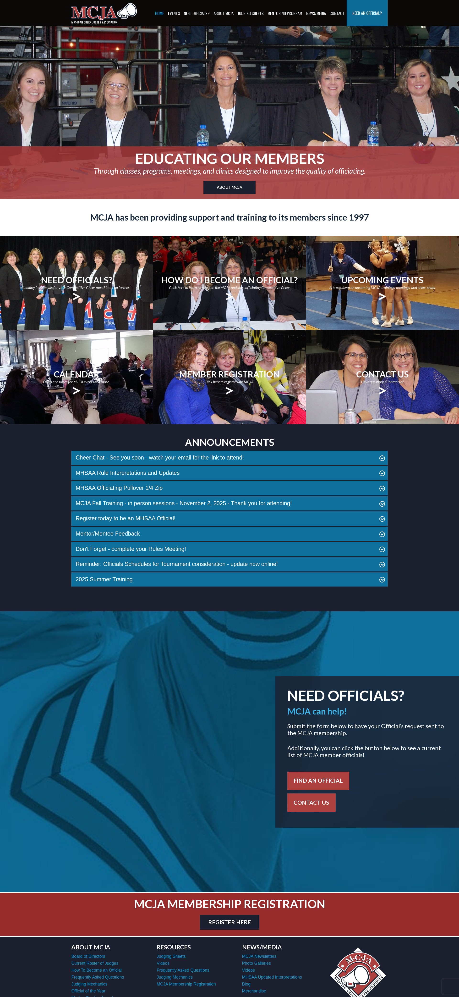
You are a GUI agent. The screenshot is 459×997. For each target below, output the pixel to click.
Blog (246, 984)
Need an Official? (367, 13)
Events (174, 13)
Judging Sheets (251, 13)
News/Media (316, 13)
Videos (163, 964)
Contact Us (312, 803)
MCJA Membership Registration (186, 984)
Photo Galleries (256, 964)
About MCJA (224, 13)
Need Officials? (197, 13)
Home (159, 13)
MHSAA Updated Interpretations (272, 977)
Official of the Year (88, 991)
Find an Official (319, 780)
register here (229, 922)
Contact (337, 13)
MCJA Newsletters (259, 957)
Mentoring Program (285, 13)
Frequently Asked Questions (97, 977)
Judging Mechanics (89, 984)
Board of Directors (88, 957)
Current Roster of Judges (94, 964)
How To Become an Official (96, 971)
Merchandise (254, 991)
